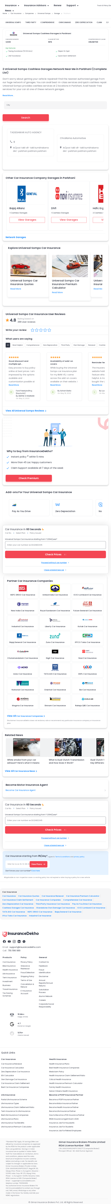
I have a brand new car (55, 570)
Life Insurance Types (10, 1103)
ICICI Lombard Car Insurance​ (91, 907)
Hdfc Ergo (99, 208)
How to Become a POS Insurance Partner (66, 1115)
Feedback (43, 966)
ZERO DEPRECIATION (83, 22)
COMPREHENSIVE (47, 22)
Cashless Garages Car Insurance (18, 907)
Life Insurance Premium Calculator (16, 1126)
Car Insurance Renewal (53, 895)
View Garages (27, 219)
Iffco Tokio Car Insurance (14, 915)
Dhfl (53, 208)
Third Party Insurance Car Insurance (53, 903)
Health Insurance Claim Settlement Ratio (67, 1075)
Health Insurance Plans (59, 1064)
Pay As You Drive (21, 511)
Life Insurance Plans (9, 1119)
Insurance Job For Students (61, 1126)
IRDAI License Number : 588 (74, 1145)
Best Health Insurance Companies (64, 1067)
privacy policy (79, 857)
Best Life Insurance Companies (14, 1115)
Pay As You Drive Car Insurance (87, 903)
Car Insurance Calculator (12, 1067)
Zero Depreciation (65, 511)
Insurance (12, 5)
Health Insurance (10, 970)
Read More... (8, 95)
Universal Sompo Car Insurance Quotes (24, 282)
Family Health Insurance (60, 1087)
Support (72, 5)
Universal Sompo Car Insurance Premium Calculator (65, 284)
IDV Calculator (7, 1075)
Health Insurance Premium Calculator (65, 1083)
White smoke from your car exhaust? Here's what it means (23, 761)
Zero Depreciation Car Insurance (17, 903)
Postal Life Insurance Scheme (14, 1099)
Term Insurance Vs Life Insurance (15, 1111)
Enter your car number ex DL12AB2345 (24, 545)
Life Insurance (9, 973)
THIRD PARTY (30, 22)
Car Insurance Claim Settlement (17, 900)
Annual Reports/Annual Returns (46, 983)
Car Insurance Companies (30, 716)
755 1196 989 (14, 950)
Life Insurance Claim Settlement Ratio (17, 1107)
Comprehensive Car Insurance (77, 900)
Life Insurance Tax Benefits (12, 1123)
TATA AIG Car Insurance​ (13, 911)
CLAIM (99, 22)
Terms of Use (26, 980)
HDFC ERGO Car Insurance (39, 911)
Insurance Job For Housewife (61, 1123)
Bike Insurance (9, 966)
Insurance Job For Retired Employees (65, 1130)
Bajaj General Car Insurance (68, 911)
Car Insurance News (25, 771)
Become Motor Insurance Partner (63, 1103)
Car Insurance (9, 895)
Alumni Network (45, 996)
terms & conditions (62, 857)
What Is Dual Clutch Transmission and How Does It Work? (66, 761)
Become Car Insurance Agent (21, 790)
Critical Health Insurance (60, 1079)
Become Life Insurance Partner (62, 1111)
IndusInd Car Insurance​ (40, 915)
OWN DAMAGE (65, 22)
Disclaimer (43, 976)
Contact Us (44, 962)
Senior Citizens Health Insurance (63, 1091)
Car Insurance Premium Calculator (82, 895)
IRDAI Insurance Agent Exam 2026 (64, 1119)
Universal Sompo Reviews (30, 410)
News (9, 10)
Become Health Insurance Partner (63, 1107)
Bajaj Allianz (17, 208)
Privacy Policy (27, 962)
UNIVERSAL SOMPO (13, 22)
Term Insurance (9, 977)
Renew (57, 5)
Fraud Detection (28, 972)
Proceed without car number (55, 562)
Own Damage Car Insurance (14, 1079)
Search (25, 117)
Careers (42, 1000)
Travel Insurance (10, 989)
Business (7, 985)
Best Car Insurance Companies (15, 1087)
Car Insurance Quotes (28, 895)
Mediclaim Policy (56, 1071)
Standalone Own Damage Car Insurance (55, 907)
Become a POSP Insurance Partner (64, 1099)
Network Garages (16, 237)
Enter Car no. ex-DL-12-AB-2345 (19, 864)
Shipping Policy (27, 976)
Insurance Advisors (36, 5)
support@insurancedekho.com (25, 947)
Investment (7, 981)
